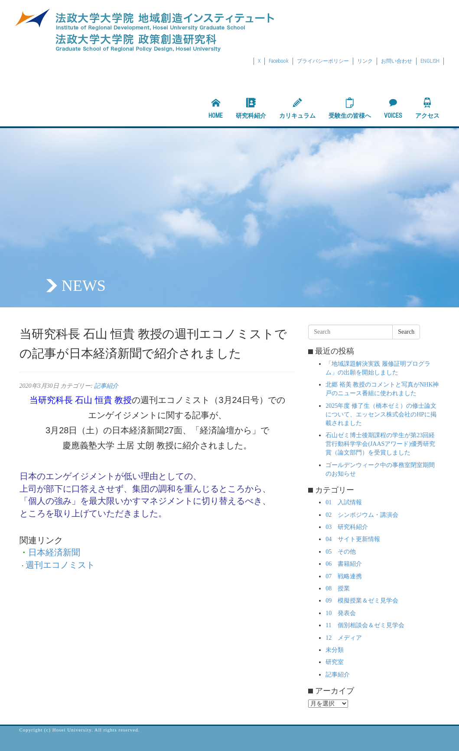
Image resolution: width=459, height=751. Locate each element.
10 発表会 (341, 613)
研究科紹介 (251, 108)
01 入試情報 (344, 502)
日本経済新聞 (54, 552)
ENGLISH (429, 61)
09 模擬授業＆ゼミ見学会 (362, 600)
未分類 (335, 650)
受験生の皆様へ (350, 108)
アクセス (427, 108)
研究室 (335, 662)
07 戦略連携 (344, 576)
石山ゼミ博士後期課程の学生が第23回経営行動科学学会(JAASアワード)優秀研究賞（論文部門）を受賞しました (380, 444)
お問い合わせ (396, 61)
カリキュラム (297, 108)
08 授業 (338, 588)
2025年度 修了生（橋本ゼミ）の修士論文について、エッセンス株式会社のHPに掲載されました (381, 414)
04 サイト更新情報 (353, 539)
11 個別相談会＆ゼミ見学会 (365, 625)
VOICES (393, 108)
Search (406, 332)
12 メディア (344, 638)
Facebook (279, 61)
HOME (215, 108)
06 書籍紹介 (344, 564)
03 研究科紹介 (347, 527)
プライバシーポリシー (323, 61)
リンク (365, 61)
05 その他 (341, 551)
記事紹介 (106, 386)
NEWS (84, 285)
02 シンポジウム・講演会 (362, 515)
